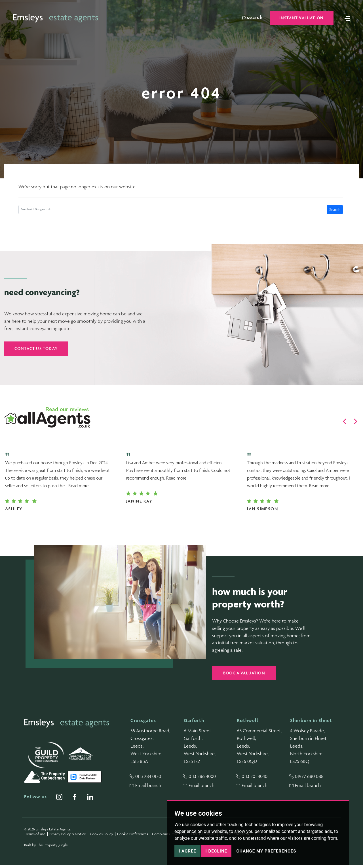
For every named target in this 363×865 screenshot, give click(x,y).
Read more (78, 485)
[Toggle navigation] (347, 18)
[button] (344, 421)
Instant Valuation (301, 17)
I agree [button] (187, 851)
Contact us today (36, 348)
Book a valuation (244, 673)
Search (335, 209)
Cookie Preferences (132, 834)
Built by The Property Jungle (46, 845)
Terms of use (35, 834)
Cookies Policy (101, 834)
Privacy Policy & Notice (67, 834)
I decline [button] (216, 851)
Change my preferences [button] (266, 851)
